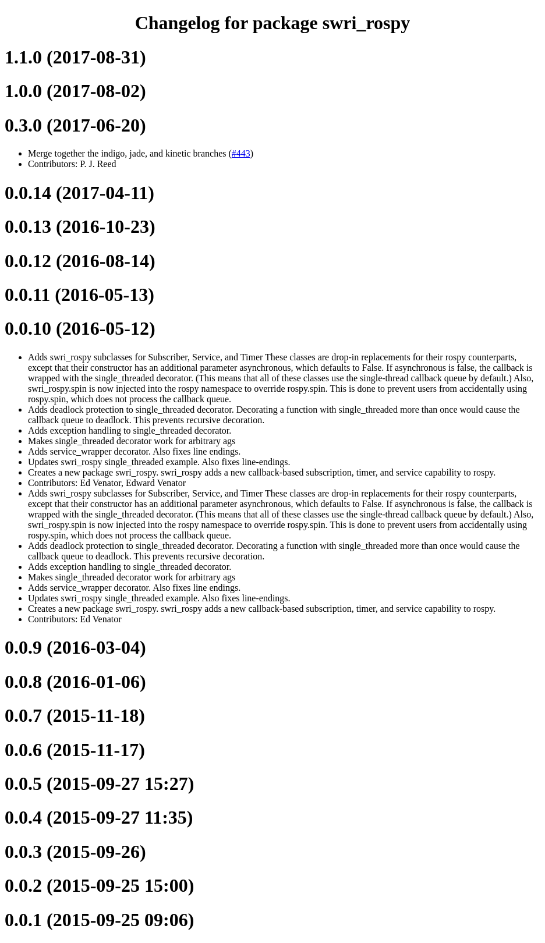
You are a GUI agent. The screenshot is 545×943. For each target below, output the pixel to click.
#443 (241, 153)
